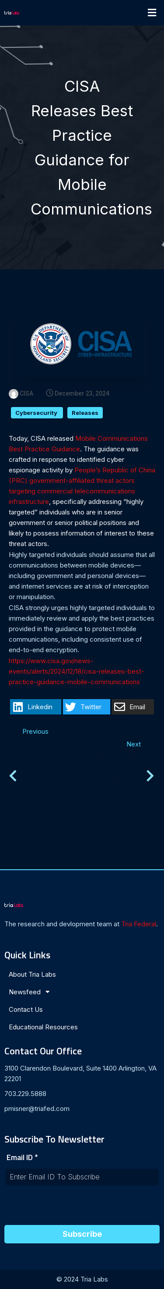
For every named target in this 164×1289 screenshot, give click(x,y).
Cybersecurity (37, 412)
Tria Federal (138, 924)
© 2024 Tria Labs (82, 1279)
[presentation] (70, 1208)
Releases (85, 412)
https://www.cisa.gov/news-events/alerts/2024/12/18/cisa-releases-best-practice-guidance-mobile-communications (76, 671)
